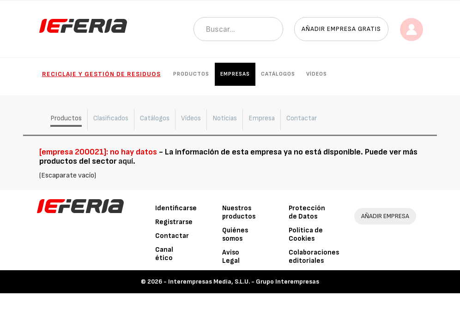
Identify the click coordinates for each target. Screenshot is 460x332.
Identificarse (176, 208)
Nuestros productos (238, 212)
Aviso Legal (231, 256)
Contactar (172, 235)
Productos (191, 74)
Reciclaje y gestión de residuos (101, 74)
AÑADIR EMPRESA (385, 216)
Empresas (235, 74)
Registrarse (174, 222)
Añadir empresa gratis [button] (341, 29)
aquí (125, 161)
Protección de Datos (307, 212)
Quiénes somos (235, 234)
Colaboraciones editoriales (314, 256)
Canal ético (164, 253)
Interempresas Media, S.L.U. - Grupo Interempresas (243, 281)
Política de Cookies (306, 234)
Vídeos (316, 74)
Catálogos (278, 74)
